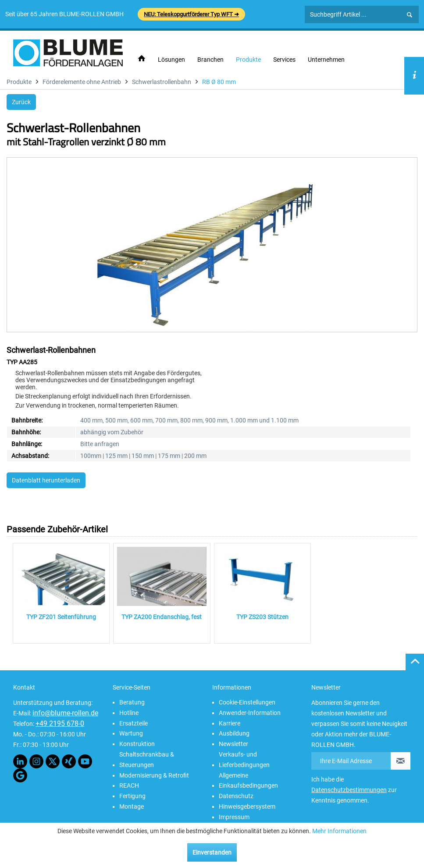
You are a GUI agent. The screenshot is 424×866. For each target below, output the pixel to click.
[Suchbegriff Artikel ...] (362, 14)
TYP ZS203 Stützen (262, 616)
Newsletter (233, 743)
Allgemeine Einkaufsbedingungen (248, 780)
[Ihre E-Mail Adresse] (351, 761)
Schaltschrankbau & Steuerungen (146, 759)
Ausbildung (234, 733)
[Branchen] (210, 60)
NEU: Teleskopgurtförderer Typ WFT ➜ (191, 14)
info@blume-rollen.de (65, 713)
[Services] (284, 60)
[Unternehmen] (326, 60)
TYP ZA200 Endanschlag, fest (161, 616)
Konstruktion (137, 743)
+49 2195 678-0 (60, 723)
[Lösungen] (171, 60)
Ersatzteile (133, 723)
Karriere (229, 723)
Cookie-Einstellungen (247, 702)
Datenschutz (236, 795)
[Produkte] (248, 60)
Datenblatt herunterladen (46, 480)
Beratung (132, 702)
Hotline (129, 712)
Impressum (234, 816)
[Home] (142, 59)
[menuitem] (142, 59)
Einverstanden (212, 852)
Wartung (131, 733)
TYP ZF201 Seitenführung (61, 616)
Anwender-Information (250, 712)
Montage (131, 806)
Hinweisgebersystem (247, 806)
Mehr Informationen (339, 830)
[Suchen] (410, 14)
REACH (129, 785)
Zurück (21, 102)
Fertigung (132, 795)
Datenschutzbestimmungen (349, 789)
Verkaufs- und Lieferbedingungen (244, 759)
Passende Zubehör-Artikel (57, 529)
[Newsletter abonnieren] (400, 761)
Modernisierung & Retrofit (154, 775)
